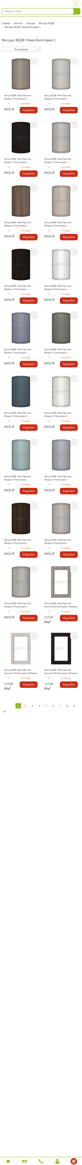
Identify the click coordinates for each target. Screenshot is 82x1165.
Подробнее (29, 110)
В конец (25, 711)
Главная (6, 23)
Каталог (18, 23)
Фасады (31, 23)
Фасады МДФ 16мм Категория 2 (22, 27)
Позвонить (41, 1162)
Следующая (18, 711)
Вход (57, 1162)
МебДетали (17, 4)
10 (4, 711)
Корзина (74, 1162)
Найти (77, 11)
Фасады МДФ (46, 23)
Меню (76, 3)
